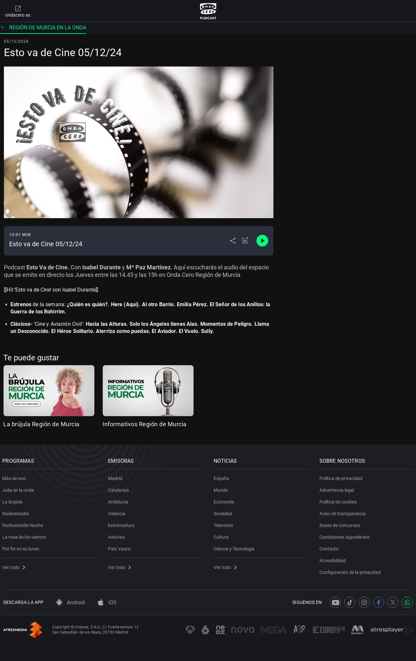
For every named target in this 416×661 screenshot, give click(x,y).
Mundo (222, 488)
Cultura (222, 535)
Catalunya (119, 488)
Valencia (117, 512)
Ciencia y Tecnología (235, 547)
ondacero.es (17, 11)
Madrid (116, 477)
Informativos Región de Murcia (144, 424)
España (222, 477)
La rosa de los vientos (25, 535)
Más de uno (15, 477)
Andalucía (119, 500)
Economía (225, 500)
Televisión (224, 524)
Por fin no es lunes (21, 547)
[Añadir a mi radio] (245, 240)
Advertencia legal (337, 488)
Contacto (329, 547)
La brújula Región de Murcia (41, 424)
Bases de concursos (340, 524)
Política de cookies (338, 500)
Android (70, 602)
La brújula (13, 500)
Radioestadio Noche (23, 524)
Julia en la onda (19, 488)
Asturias (117, 535)
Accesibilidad (333, 559)
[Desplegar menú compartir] (232, 240)
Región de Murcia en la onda (43, 27)
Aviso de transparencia (343, 512)
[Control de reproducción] (262, 241)
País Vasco (120, 547)
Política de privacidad (341, 477)
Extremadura (122, 524)
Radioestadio (16, 512)
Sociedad (224, 512)
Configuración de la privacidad (350, 571)
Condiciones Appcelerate (345, 535)
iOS (107, 602)
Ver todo (14, 566)
